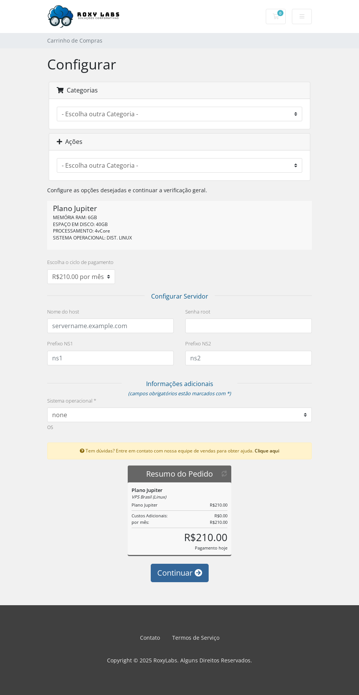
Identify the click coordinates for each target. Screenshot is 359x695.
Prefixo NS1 (60, 343)
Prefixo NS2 (198, 343)
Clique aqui (267, 450)
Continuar (179, 573)
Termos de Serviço (195, 637)
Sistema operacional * (71, 400)
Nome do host (63, 311)
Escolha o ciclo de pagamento (80, 262)
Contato (150, 637)
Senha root (197, 311)
